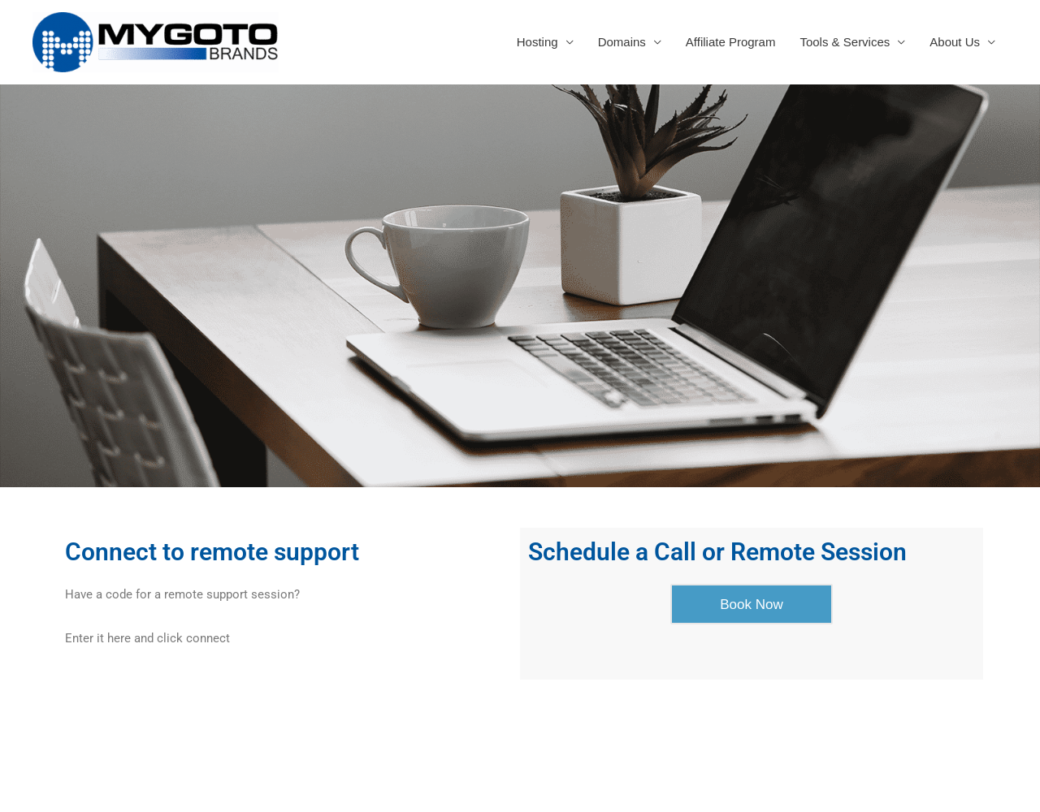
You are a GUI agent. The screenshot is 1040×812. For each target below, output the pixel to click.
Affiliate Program (731, 42)
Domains (622, 42)
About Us (955, 42)
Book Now (751, 604)
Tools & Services (845, 42)
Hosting (537, 42)
